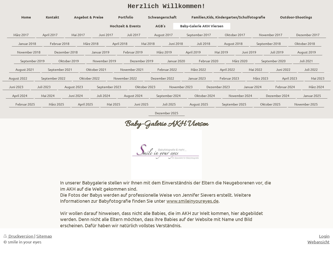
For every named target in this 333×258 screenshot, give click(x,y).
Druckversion (18, 237)
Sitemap (44, 237)
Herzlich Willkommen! (166, 7)
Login (324, 237)
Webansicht (319, 243)
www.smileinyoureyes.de (192, 202)
